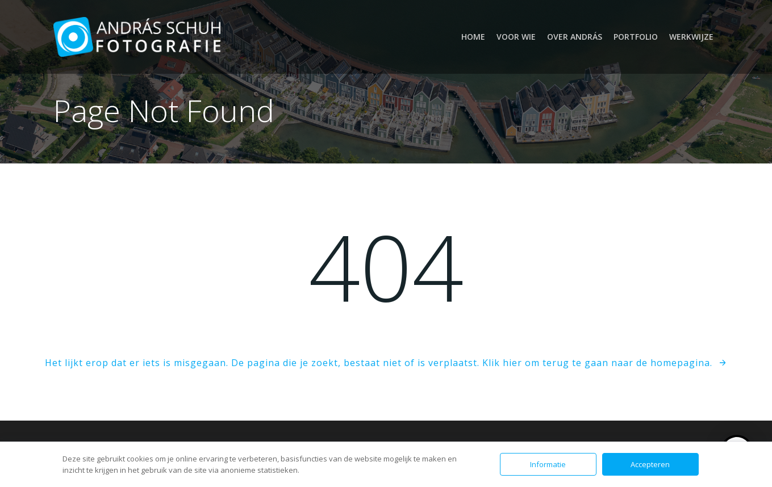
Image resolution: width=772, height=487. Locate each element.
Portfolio (636, 36)
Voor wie (516, 36)
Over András (574, 36)
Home (473, 36)
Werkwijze (691, 36)
